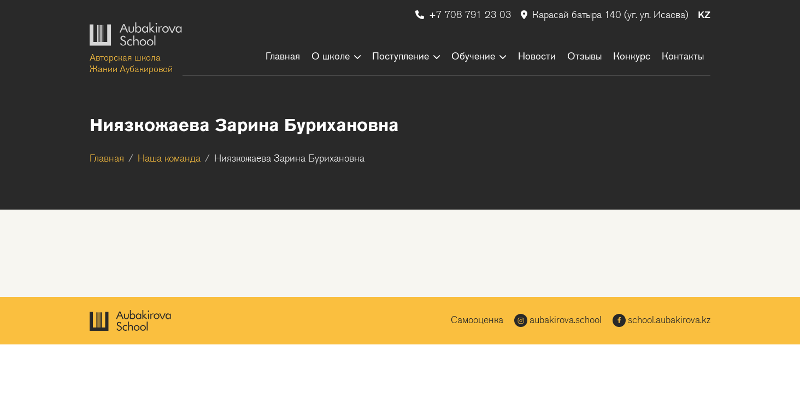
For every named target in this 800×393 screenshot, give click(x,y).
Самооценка (477, 320)
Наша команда (169, 159)
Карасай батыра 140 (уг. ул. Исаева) (606, 15)
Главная (107, 159)
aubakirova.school (558, 320)
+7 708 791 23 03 (464, 15)
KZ (704, 15)
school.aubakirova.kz (661, 320)
